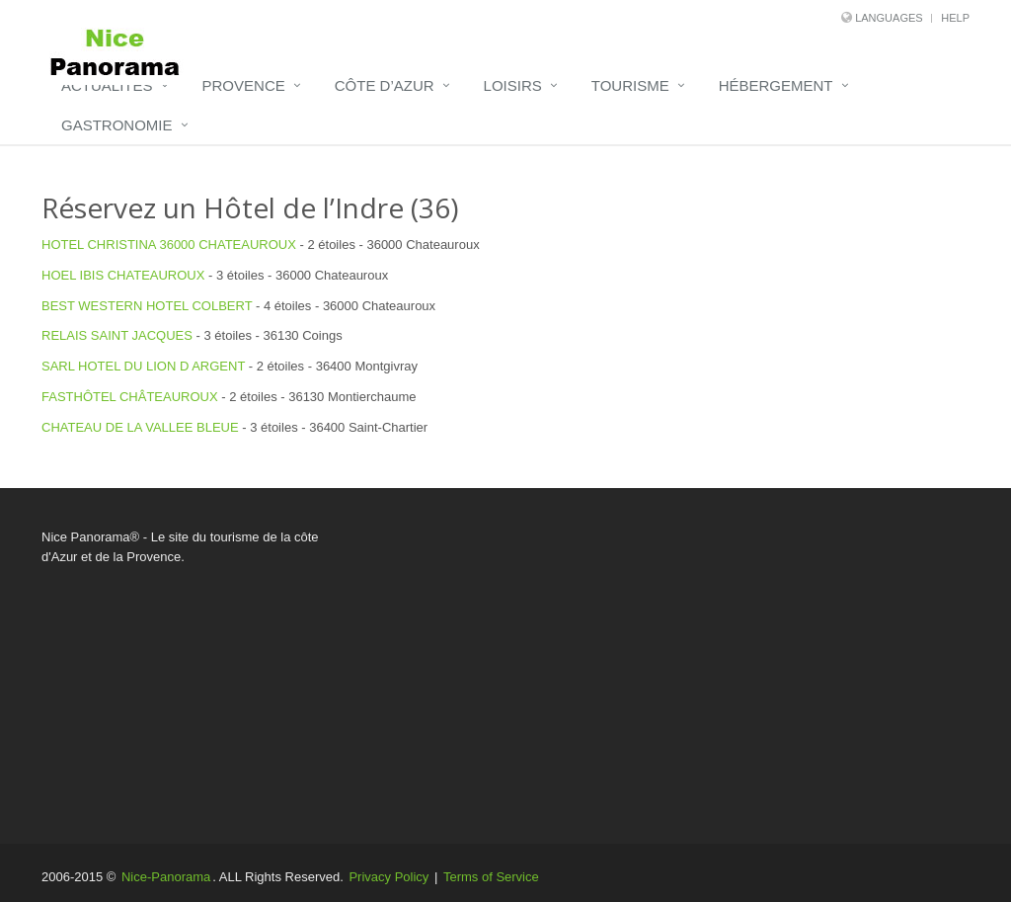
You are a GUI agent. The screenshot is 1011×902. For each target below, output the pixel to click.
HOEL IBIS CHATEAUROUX (122, 275)
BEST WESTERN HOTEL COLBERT (146, 305)
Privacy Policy (388, 876)
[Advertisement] (665, 666)
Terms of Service (491, 876)
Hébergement (776, 85)
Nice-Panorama (165, 876)
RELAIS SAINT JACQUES (117, 335)
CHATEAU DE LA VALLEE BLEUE (140, 427)
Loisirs (513, 85)
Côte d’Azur (384, 85)
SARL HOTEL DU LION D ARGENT (143, 366)
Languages (888, 18)
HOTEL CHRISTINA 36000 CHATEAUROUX (168, 244)
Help (955, 18)
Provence (243, 85)
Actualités (107, 85)
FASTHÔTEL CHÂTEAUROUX (129, 396)
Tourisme (630, 85)
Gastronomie (117, 125)
